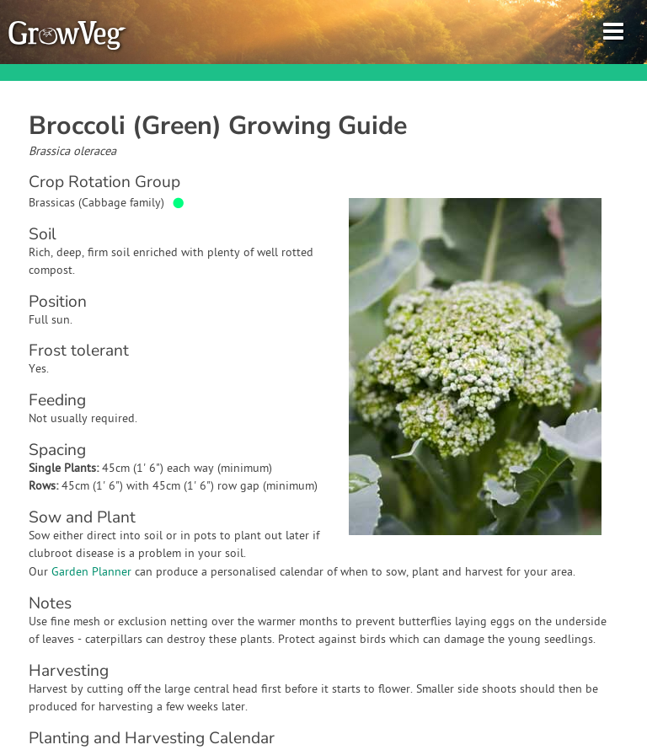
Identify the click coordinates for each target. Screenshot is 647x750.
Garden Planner (91, 573)
